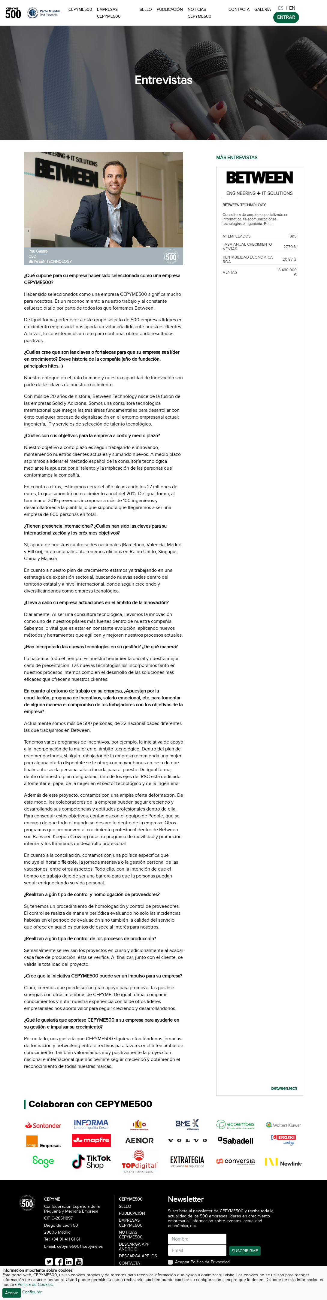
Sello (146, 9)
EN (292, 8)
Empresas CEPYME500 (109, 13)
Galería (262, 9)
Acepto (11, 1292)
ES (280, 8)
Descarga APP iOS (138, 1256)
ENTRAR (286, 17)
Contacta (239, 9)
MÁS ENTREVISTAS (236, 158)
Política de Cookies (35, 1284)
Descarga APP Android (134, 1247)
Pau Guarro (38, 251)
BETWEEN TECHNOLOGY (50, 261)
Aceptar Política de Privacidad (202, 1262)
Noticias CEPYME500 (199, 13)
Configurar (32, 1292)
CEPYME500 (80, 9)
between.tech (284, 1088)
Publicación (170, 9)
